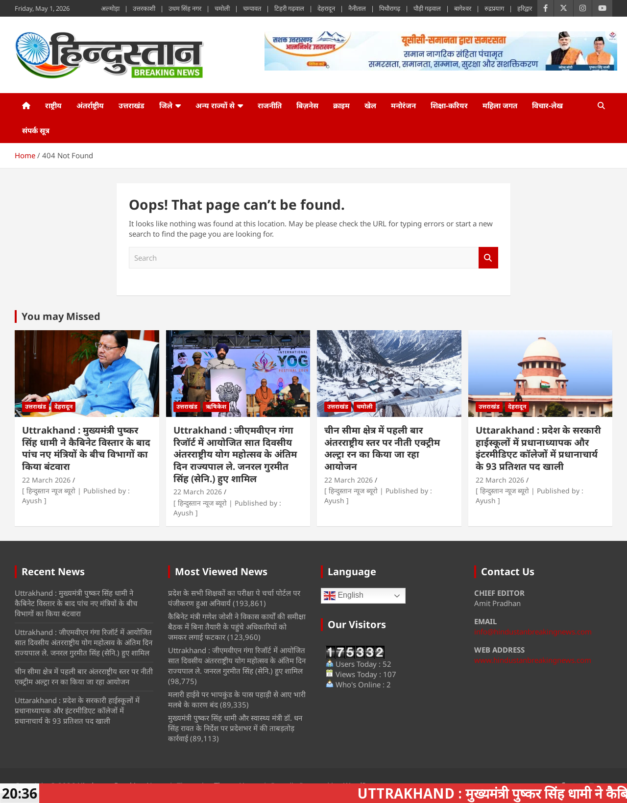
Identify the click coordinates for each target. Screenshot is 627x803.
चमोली (222, 8)
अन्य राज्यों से (215, 105)
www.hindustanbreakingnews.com (532, 660)
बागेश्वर (462, 8)
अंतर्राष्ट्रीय (90, 105)
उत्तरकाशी (144, 8)
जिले (165, 105)
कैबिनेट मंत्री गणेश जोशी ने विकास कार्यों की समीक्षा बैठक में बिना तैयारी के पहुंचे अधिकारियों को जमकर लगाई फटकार (237, 626)
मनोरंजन (403, 105)
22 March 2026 (46, 480)
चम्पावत (252, 8)
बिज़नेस (307, 105)
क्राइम (341, 105)
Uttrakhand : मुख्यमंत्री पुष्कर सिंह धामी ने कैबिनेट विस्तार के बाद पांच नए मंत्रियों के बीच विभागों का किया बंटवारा (86, 448)
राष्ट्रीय (53, 105)
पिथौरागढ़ (389, 8)
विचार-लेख (547, 105)
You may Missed (61, 316)
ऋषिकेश (216, 406)
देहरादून (326, 8)
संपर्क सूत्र (35, 130)
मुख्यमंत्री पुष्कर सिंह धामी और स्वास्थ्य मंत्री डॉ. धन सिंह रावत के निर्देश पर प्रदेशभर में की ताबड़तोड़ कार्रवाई (235, 728)
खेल (370, 105)
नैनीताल (357, 8)
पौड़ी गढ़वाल (427, 8)
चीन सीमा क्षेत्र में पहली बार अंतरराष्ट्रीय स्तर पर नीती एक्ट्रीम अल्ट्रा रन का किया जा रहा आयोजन (382, 448)
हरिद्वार (524, 8)
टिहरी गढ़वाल (289, 8)
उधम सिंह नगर (185, 8)
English (343, 596)
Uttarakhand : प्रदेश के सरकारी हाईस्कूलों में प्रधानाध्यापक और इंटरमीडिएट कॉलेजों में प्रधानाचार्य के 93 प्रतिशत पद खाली (538, 448)
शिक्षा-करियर (449, 105)
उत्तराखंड (132, 105)
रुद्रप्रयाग (494, 8)
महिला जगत (499, 105)
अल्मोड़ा (110, 8)
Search (488, 258)
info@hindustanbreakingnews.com (533, 631)
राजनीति (270, 105)
